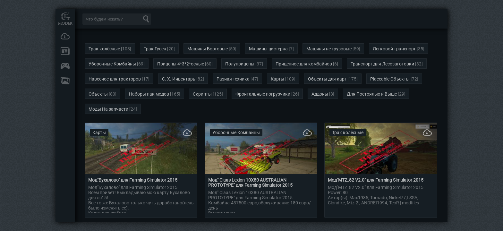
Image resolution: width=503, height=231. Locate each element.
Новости (65, 51)
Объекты (98, 94)
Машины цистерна (268, 48)
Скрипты (202, 94)
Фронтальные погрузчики (262, 94)
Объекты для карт (327, 78)
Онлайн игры (65, 65)
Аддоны (319, 94)
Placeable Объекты (390, 78)
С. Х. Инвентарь (178, 78)
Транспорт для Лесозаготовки (382, 63)
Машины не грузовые (329, 48)
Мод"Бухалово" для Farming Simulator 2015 (132, 180)
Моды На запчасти (108, 109)
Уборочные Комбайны (112, 63)
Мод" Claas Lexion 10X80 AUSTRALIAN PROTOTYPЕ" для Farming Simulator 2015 (250, 182)
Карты (277, 78)
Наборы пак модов (149, 94)
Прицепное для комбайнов (304, 63)
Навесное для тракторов (115, 78)
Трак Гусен (155, 48)
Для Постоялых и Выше (372, 94)
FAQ (65, 80)
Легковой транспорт (394, 48)
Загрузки (65, 36)
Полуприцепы (239, 63)
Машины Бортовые (207, 48)
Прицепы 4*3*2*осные (180, 63)
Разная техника (233, 78)
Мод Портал (65, 18)
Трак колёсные (104, 48)
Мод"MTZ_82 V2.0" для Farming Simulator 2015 (375, 180)
